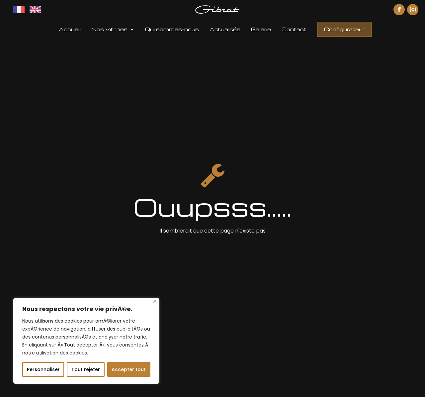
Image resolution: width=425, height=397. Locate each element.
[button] (112, 29)
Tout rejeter (85, 369)
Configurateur (344, 29)
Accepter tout (129, 369)
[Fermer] (154, 301)
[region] (86, 341)
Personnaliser (43, 369)
